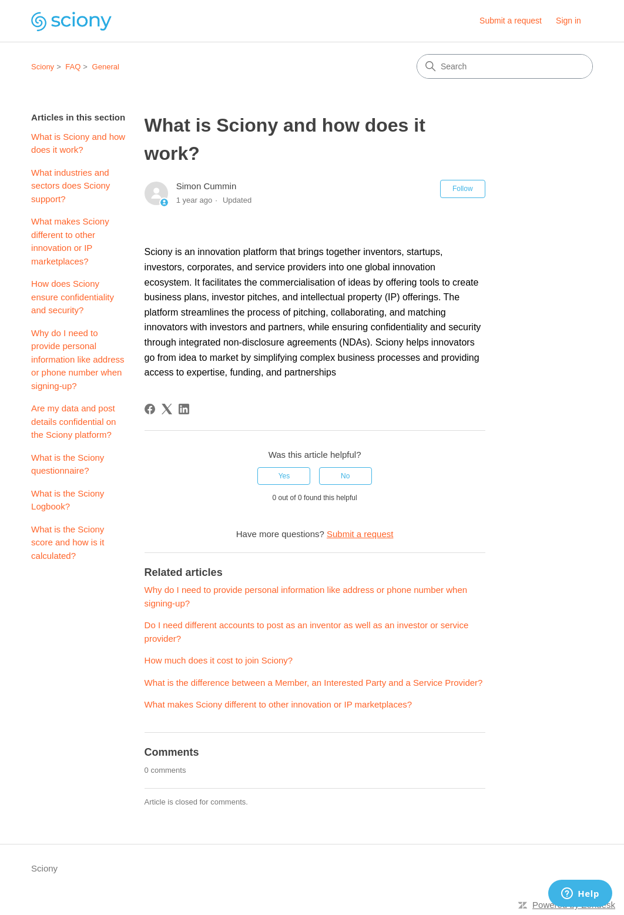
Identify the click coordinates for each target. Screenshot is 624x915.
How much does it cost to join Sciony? (219, 660)
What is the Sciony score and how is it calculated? (67, 542)
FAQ (72, 66)
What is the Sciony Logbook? (67, 500)
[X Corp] (167, 409)
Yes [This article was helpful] (284, 476)
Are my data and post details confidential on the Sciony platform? (73, 421)
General (105, 66)
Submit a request (510, 20)
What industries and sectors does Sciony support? (70, 185)
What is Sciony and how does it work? (78, 143)
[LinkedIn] (184, 409)
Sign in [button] (568, 20)
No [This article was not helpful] (345, 476)
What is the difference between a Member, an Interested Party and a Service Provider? (314, 683)
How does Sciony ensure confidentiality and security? (72, 297)
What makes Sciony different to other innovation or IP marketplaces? (70, 241)
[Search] (504, 66)
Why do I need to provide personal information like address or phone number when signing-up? (77, 359)
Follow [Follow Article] (462, 189)
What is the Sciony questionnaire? (67, 464)
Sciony (42, 66)
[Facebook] (150, 409)
